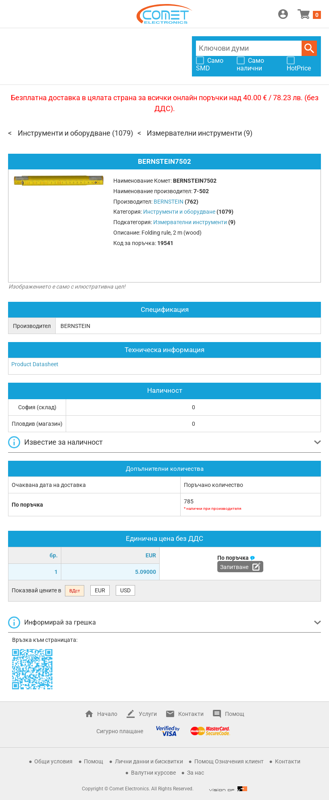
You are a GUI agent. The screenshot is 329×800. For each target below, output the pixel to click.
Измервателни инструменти (194, 133)
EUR (100, 590)
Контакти (191, 714)
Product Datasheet (34, 364)
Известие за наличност (63, 442)
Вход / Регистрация (283, 14)
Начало (107, 714)
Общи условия (53, 761)
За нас (195, 772)
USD (125, 590)
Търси (309, 48)
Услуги (148, 714)
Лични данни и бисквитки (149, 761)
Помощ (234, 714)
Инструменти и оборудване (64, 133)
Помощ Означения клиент (229, 761)
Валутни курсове (153, 772)
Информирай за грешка (60, 622)
